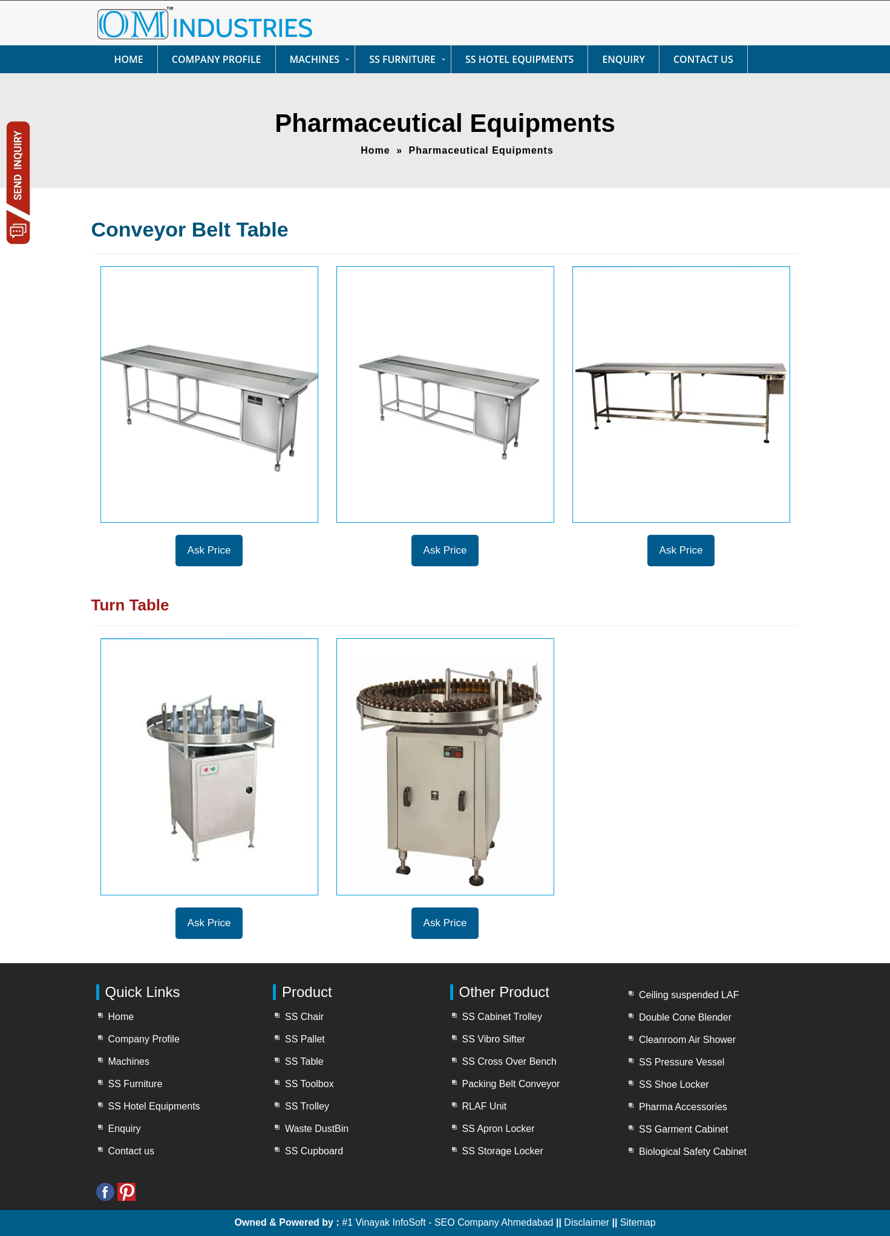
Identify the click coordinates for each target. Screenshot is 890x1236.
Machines (315, 59)
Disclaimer (588, 1222)
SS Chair (304, 1017)
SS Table (304, 1061)
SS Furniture (402, 59)
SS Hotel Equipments (519, 59)
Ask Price (209, 550)
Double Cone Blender (685, 1017)
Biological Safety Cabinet (693, 1151)
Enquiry (623, 59)
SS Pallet (305, 1039)
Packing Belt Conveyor (511, 1084)
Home (128, 59)
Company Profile (216, 59)
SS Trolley (307, 1106)
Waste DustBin (316, 1128)
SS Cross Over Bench (509, 1061)
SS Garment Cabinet (683, 1129)
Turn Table (130, 605)
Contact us (703, 59)
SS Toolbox (309, 1084)
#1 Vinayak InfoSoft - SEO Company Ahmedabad (447, 1222)
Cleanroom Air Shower (687, 1040)
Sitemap (638, 1222)
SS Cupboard (314, 1151)
